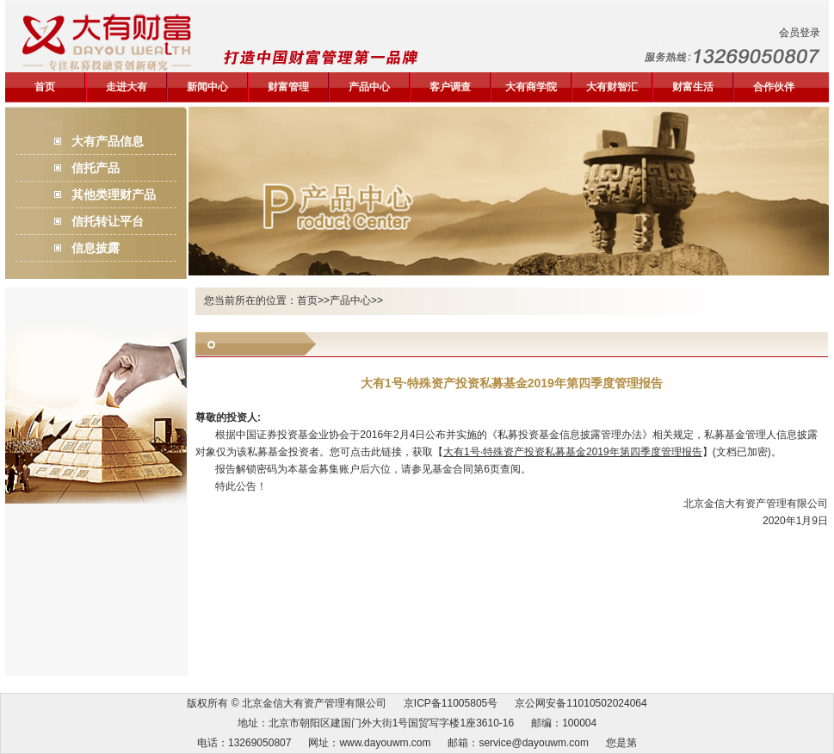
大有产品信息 (107, 141)
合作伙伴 (773, 87)
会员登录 (799, 33)
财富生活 (693, 87)
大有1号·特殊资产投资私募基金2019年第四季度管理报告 (572, 452)
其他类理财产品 (113, 194)
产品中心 (369, 87)
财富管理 (288, 87)
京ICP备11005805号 (450, 703)
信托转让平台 (107, 221)
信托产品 (95, 168)
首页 (44, 87)
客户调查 (450, 87)
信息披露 (95, 248)
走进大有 (126, 87)
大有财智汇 (612, 87)
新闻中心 (207, 87)
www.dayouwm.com (384, 743)
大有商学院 (531, 87)
